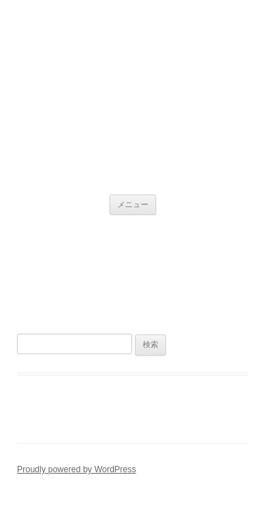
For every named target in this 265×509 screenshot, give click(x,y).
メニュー (132, 204)
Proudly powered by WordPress (76, 469)
